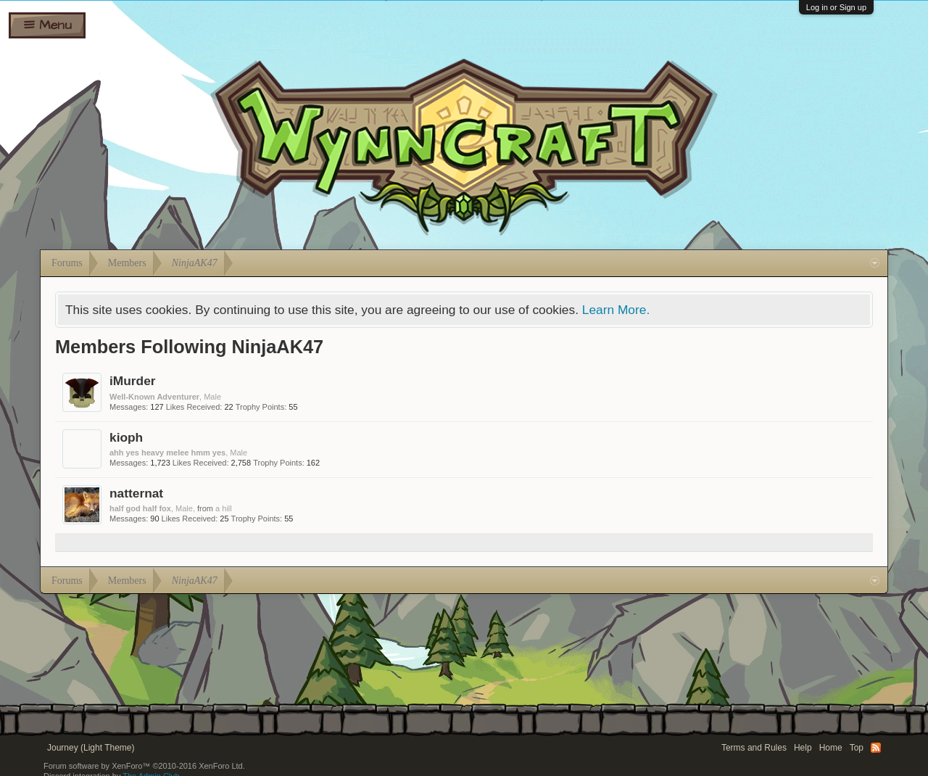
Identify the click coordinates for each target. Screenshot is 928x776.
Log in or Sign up (836, 7)
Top (856, 748)
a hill (223, 508)
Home (830, 748)
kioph (126, 437)
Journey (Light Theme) (91, 748)
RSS (876, 748)
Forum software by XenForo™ (144, 765)
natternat (136, 493)
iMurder (132, 380)
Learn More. (616, 309)
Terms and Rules (754, 748)
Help (803, 748)
